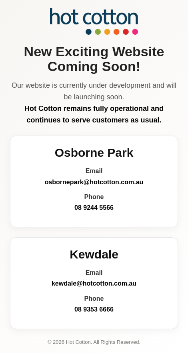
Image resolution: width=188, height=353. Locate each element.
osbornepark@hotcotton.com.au (94, 182)
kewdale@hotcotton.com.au (94, 283)
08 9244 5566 (94, 207)
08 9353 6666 (94, 309)
